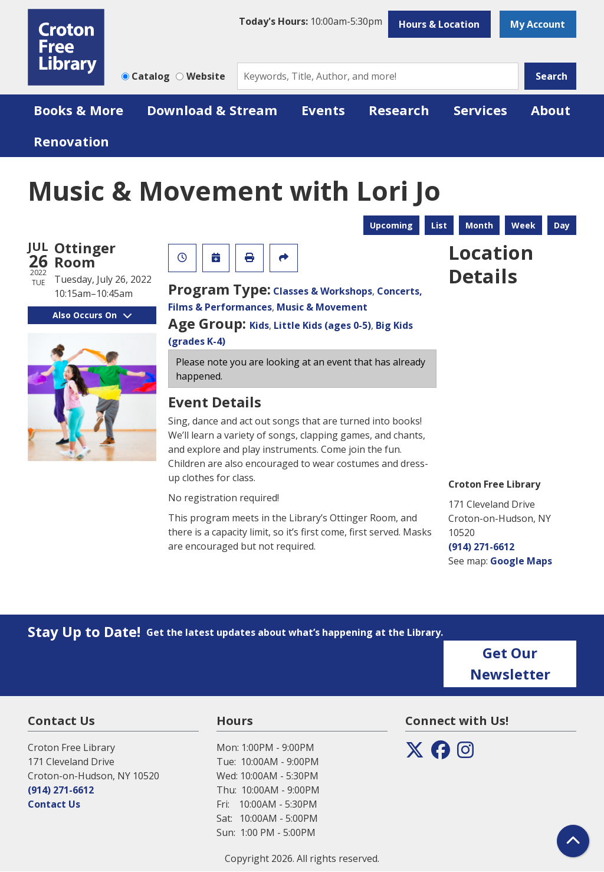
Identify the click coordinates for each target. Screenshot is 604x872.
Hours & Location (439, 24)
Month (479, 225)
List (439, 225)
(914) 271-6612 (481, 546)
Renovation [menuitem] (71, 141)
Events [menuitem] (323, 110)
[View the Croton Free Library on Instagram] (465, 753)
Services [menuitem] (480, 110)
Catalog (151, 76)
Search (551, 76)
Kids (259, 325)
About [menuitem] (550, 110)
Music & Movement (322, 307)
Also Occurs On (92, 315)
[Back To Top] (573, 841)
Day (562, 225)
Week (523, 225)
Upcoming (391, 225)
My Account (537, 24)
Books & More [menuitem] (78, 110)
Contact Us (54, 804)
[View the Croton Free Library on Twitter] (414, 753)
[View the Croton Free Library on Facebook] (440, 753)
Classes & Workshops (322, 291)
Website (205, 76)
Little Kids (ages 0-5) (322, 325)
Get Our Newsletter (510, 663)
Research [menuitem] (399, 110)
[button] (310, 21)
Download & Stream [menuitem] (212, 110)
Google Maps (521, 560)
